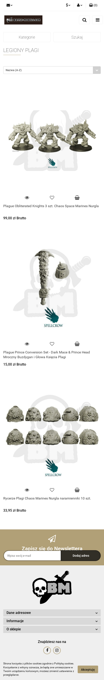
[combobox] (52, 70)
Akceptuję (88, 669)
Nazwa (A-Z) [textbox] (14, 70)
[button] (93, 5)
